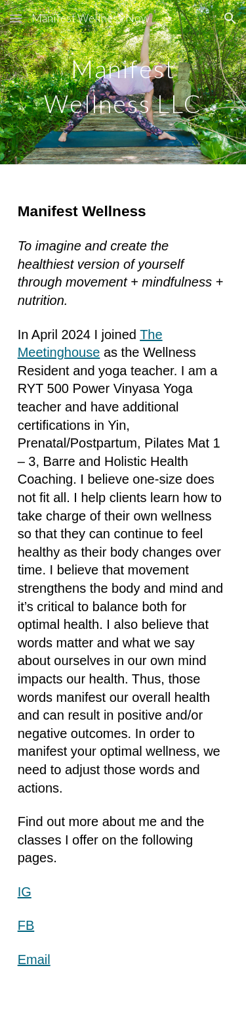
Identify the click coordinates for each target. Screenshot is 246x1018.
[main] (123, 82)
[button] (15, 18)
